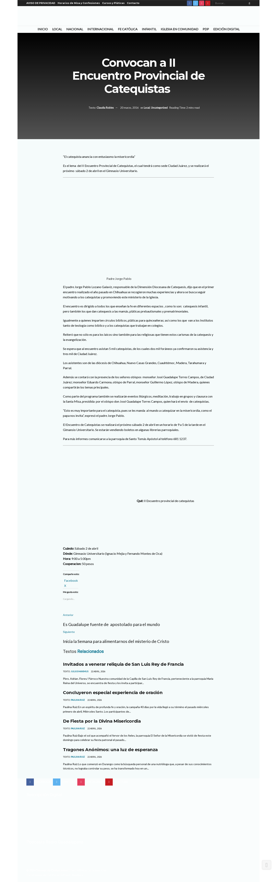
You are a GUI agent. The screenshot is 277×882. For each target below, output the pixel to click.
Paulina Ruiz (78, 700)
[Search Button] (249, 3)
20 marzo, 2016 (129, 107)
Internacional (100, 29)
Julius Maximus (79, 671)
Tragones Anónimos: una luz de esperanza (110, 749)
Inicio (43, 29)
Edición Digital (226, 29)
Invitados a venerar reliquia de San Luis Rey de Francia (123, 664)
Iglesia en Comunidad (179, 29)
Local (57, 29)
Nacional (74, 29)
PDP (206, 29)
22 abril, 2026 (97, 671)
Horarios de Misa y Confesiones (79, 3)
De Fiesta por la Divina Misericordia (102, 721)
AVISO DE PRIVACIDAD (40, 3)
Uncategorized (159, 107)
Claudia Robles (105, 107)
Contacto (133, 3)
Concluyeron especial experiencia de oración (113, 692)
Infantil (149, 29)
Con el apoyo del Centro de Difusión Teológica (54, 874)
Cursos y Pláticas (113, 3)
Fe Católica (128, 29)
